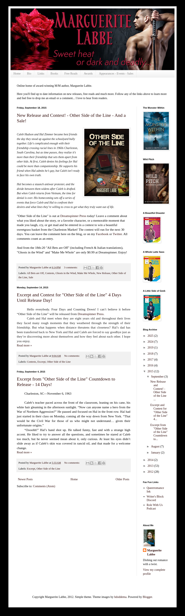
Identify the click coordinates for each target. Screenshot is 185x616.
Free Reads (71, 73)
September (157, 376)
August (155, 446)
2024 (151, 341)
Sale (31, 277)
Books (54, 73)
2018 (151, 353)
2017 (151, 359)
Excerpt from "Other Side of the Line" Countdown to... (159, 432)
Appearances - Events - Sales (116, 73)
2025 (151, 335)
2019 (151, 347)
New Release (103, 273)
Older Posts (122, 479)
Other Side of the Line (59, 361)
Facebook (102, 234)
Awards (88, 73)
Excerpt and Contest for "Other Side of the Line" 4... (159, 412)
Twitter (117, 234)
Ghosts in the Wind (66, 273)
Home (17, 73)
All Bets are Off (35, 273)
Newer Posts (25, 479)
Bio (29, 73)
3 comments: (71, 267)
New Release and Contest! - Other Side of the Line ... (158, 390)
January (156, 452)
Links (40, 73)
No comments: (72, 355)
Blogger (147, 597)
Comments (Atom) (44, 486)
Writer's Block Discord (155, 498)
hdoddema (120, 597)
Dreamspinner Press (73, 216)
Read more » (24, 345)
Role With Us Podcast (155, 506)
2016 (151, 365)
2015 (151, 371)
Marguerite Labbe (154, 552)
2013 (151, 465)
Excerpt (41, 361)
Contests (49, 273)
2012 (151, 471)
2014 (151, 460)
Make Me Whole (86, 273)
